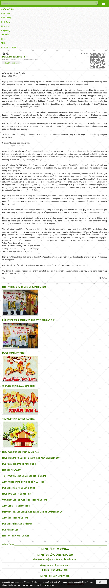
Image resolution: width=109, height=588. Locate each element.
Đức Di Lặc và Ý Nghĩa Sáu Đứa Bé (18, 488)
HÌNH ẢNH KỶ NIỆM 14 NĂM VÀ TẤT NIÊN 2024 (24, 287)
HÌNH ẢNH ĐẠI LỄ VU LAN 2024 (54, 565)
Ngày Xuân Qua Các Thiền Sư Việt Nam (20, 452)
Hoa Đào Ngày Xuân (11, 470)
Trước (85, 54)
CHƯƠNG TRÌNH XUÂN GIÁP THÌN (18, 386)
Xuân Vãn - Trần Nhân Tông (15, 518)
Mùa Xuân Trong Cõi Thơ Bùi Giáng (19, 464)
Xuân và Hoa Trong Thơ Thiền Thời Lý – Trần (23, 482)
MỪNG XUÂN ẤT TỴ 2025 (14, 353)
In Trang (3, 278)
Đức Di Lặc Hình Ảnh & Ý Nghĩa (17, 524)
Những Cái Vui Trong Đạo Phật (16, 494)
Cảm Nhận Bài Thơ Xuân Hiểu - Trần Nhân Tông (24, 500)
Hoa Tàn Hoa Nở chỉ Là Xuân (15, 536)
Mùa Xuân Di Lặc (10, 530)
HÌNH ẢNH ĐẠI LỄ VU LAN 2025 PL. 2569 (54, 555)
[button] (104, 3)
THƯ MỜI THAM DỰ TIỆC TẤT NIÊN (18, 419)
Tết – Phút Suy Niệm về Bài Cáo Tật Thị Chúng (24, 476)
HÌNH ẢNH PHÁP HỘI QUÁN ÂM (54, 549)
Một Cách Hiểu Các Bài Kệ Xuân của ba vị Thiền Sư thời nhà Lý (32, 512)
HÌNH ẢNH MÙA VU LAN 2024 (54, 570)
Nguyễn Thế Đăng (11, 63)
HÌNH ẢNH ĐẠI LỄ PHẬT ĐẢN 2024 (54, 576)
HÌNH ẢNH (8, 544)
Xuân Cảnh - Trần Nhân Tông (16, 506)
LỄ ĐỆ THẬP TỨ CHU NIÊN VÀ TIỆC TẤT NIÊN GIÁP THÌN (28, 320)
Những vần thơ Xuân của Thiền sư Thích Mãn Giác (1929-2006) (31, 458)
